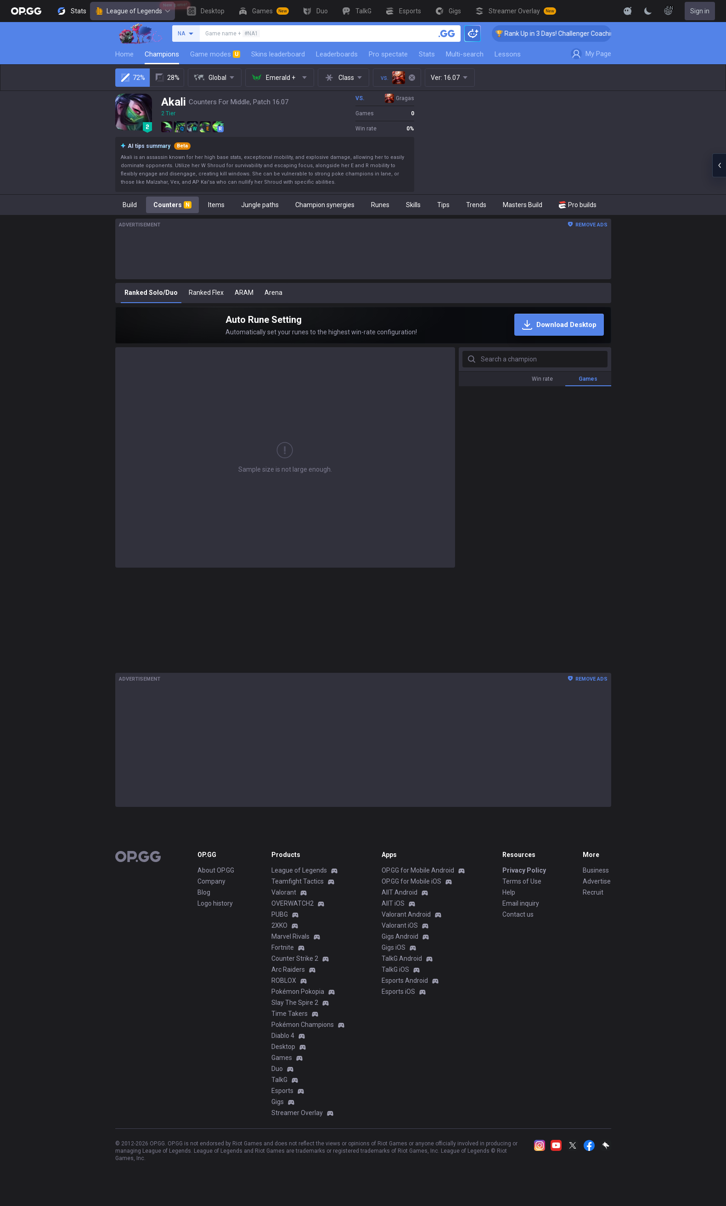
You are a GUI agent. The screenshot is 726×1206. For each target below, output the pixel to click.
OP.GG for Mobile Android (418, 870)
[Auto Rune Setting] (363, 325)
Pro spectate (388, 54)
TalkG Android (402, 958)
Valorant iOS (400, 925)
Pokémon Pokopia (297, 991)
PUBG (279, 914)
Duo (277, 1068)
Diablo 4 (282, 1035)
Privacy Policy (524, 870)
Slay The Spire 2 (294, 1002)
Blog (203, 892)
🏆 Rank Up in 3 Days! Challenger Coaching (572, 33)
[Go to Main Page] (26, 11)
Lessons (508, 54)
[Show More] (628, 11)
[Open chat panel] (719, 165)
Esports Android (405, 980)
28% (167, 77)
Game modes (215, 54)
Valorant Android (406, 914)
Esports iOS (398, 991)
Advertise (597, 881)
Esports (282, 1090)
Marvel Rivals (290, 936)
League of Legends (132, 11)
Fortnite (282, 947)
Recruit (593, 892)
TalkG (279, 1079)
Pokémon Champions (302, 1024)
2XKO (279, 925)
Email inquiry (520, 903)
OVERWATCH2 (292, 903)
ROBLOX (283, 980)
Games (281, 1057)
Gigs (277, 1101)
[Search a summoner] (447, 33)
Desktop (283, 1046)
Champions (162, 54)
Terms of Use (521, 881)
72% (132, 77)
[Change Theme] (648, 11)
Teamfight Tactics (297, 881)
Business (596, 870)
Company (211, 881)
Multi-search (465, 54)
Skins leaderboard (278, 54)
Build (130, 205)
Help (508, 892)
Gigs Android (400, 936)
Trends (476, 205)
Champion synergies (325, 205)
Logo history (215, 903)
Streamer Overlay (297, 1112)
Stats (427, 54)
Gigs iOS (393, 947)
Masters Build (522, 205)
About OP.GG (215, 870)
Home (124, 54)
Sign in (699, 11)
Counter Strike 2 (294, 958)
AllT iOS (393, 903)
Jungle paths (260, 205)
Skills (413, 205)
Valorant (283, 892)
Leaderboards (337, 54)
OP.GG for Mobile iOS (411, 881)
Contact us (518, 914)
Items (216, 205)
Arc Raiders (288, 969)
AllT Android (399, 892)
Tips (443, 205)
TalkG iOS (395, 969)
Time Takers (289, 1013)
